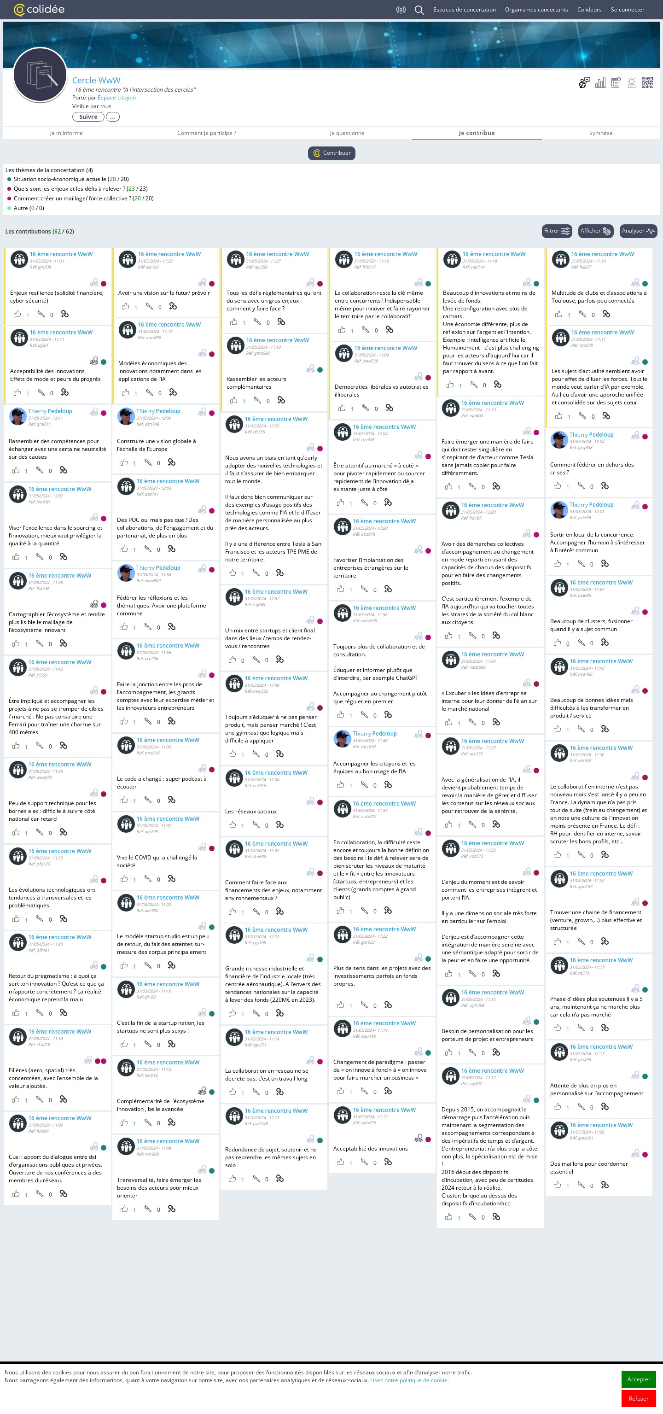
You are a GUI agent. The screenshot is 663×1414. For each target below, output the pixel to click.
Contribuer (332, 153)
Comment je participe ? (206, 133)
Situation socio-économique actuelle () (68, 179)
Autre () (25, 208)
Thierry (50, 411)
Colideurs (589, 9)
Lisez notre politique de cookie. (409, 1380)
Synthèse (601, 133)
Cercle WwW (96, 80)
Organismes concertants (536, 9)
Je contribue (477, 133)
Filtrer (557, 231)
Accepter (639, 1379)
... (113, 117)
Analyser (638, 231)
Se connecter (628, 9)
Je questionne (347, 133)
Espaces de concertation (464, 9)
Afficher (596, 231)
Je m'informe (66, 133)
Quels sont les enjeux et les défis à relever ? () (77, 189)
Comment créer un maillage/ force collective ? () (80, 198)
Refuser (639, 1398)
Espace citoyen (117, 97)
